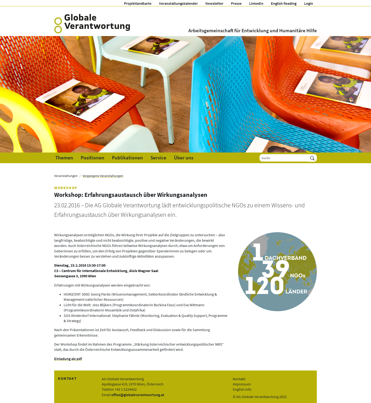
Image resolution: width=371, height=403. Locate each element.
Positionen (92, 158)
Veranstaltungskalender (178, 3)
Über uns (183, 158)
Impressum (242, 384)
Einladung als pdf (68, 358)
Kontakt (239, 378)
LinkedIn (256, 3)
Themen (64, 158)
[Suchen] (312, 158)
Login (308, 3)
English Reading (283, 3)
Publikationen (127, 158)
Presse (236, 3)
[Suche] (284, 158)
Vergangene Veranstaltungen (103, 176)
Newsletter (214, 3)
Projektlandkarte (137, 3)
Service (158, 158)
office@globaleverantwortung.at (137, 394)
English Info (242, 389)
